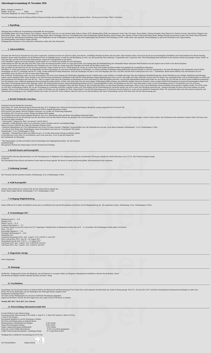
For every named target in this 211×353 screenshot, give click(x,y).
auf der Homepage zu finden (30, 319)
